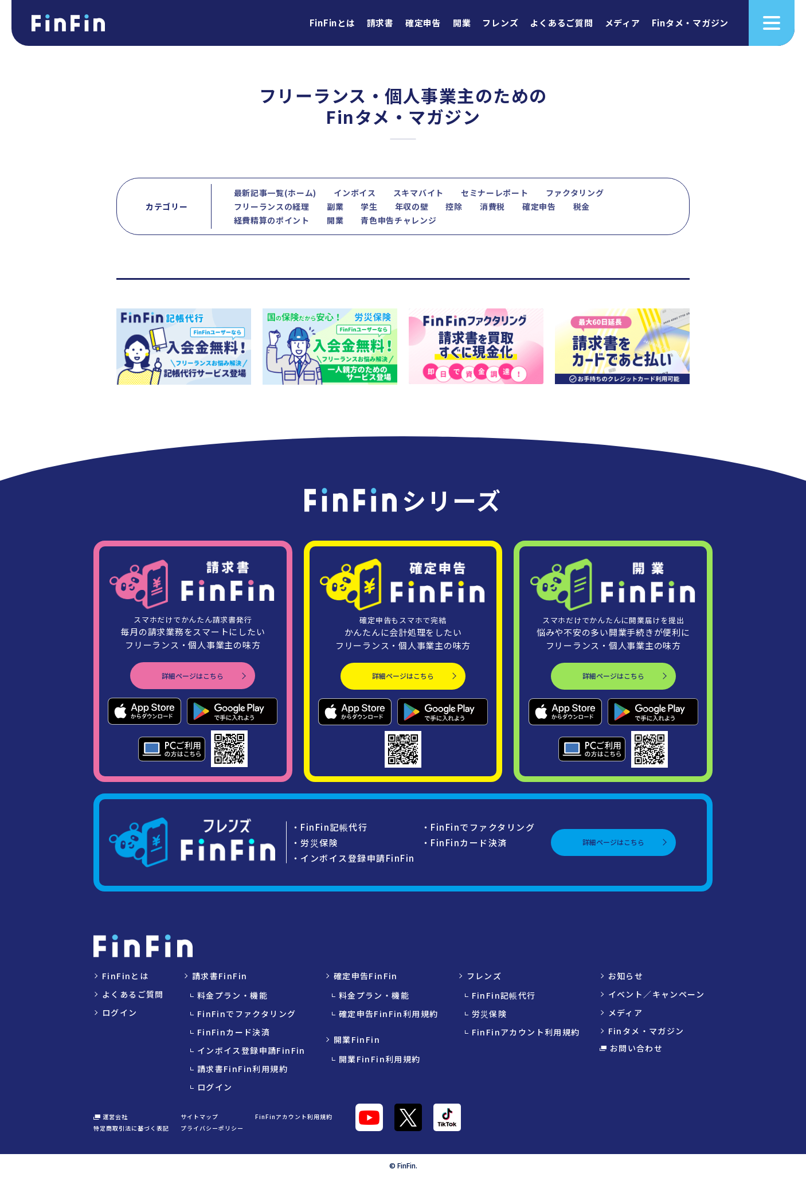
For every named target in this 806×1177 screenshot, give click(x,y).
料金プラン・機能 (232, 995)
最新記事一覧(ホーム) (275, 192)
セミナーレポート (495, 192)
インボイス (355, 192)
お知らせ (626, 976)
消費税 (492, 206)
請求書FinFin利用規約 (242, 1068)
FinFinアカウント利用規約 (526, 1032)
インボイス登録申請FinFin (251, 1050)
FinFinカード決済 (233, 1032)
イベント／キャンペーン (656, 994)
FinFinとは (332, 23)
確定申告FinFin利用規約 (389, 1013)
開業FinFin (357, 1039)
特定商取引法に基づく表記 (131, 1128)
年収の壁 (412, 206)
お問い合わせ (631, 1048)
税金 (581, 206)
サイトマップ (199, 1116)
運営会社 (110, 1117)
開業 (462, 23)
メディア (622, 23)
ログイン (120, 1012)
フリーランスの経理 (272, 206)
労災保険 (489, 1013)
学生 (369, 206)
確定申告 (423, 23)
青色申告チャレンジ (398, 220)
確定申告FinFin (366, 976)
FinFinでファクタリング (246, 1013)
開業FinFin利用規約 (380, 1059)
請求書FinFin (220, 976)
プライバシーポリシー (212, 1128)
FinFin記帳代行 (504, 995)
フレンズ (500, 23)
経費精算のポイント (272, 220)
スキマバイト (418, 192)
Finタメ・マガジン (690, 23)
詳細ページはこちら (193, 676)
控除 (453, 206)
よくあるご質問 (561, 23)
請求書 (380, 23)
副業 (335, 206)
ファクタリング (575, 192)
